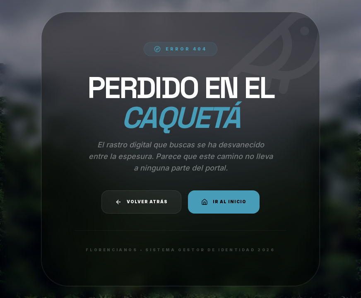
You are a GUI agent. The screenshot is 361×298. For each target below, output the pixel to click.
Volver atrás (141, 202)
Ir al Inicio (223, 202)
